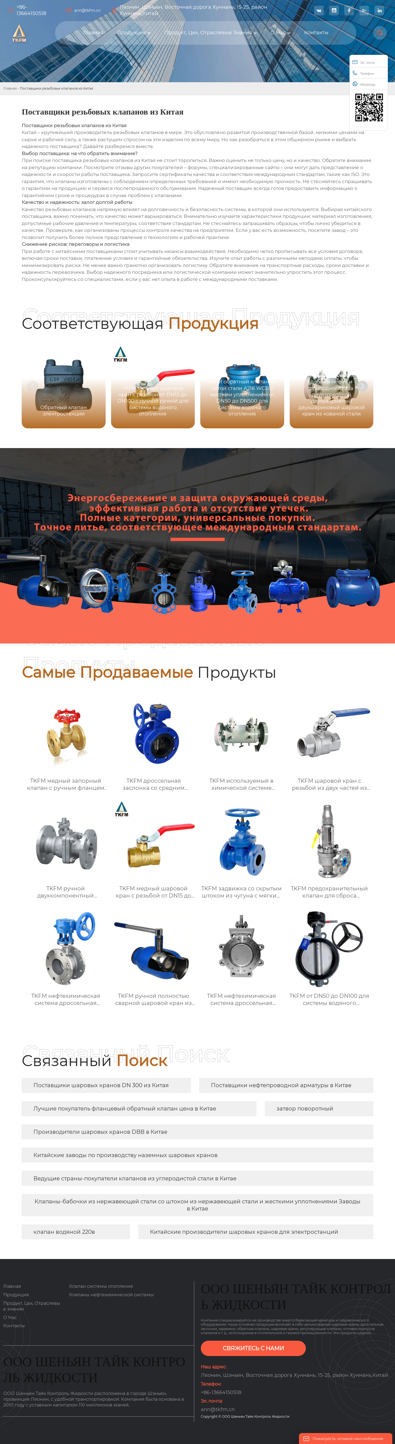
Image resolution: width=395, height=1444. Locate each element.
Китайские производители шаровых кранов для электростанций (244, 1232)
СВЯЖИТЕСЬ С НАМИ (253, 1348)
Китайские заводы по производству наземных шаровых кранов (125, 1155)
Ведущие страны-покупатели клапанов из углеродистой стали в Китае (134, 1178)
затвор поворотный (304, 1108)
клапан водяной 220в (64, 1232)
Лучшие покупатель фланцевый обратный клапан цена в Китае (124, 1108)
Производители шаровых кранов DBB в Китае (100, 1132)
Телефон (363, 73)
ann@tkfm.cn (87, 10)
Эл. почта (363, 62)
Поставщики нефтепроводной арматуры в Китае (281, 1085)
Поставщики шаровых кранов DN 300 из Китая (101, 1085)
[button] (362, 386)
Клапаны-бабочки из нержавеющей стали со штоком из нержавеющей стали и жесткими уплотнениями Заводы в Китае (197, 1205)
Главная (10, 88)
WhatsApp (363, 84)
